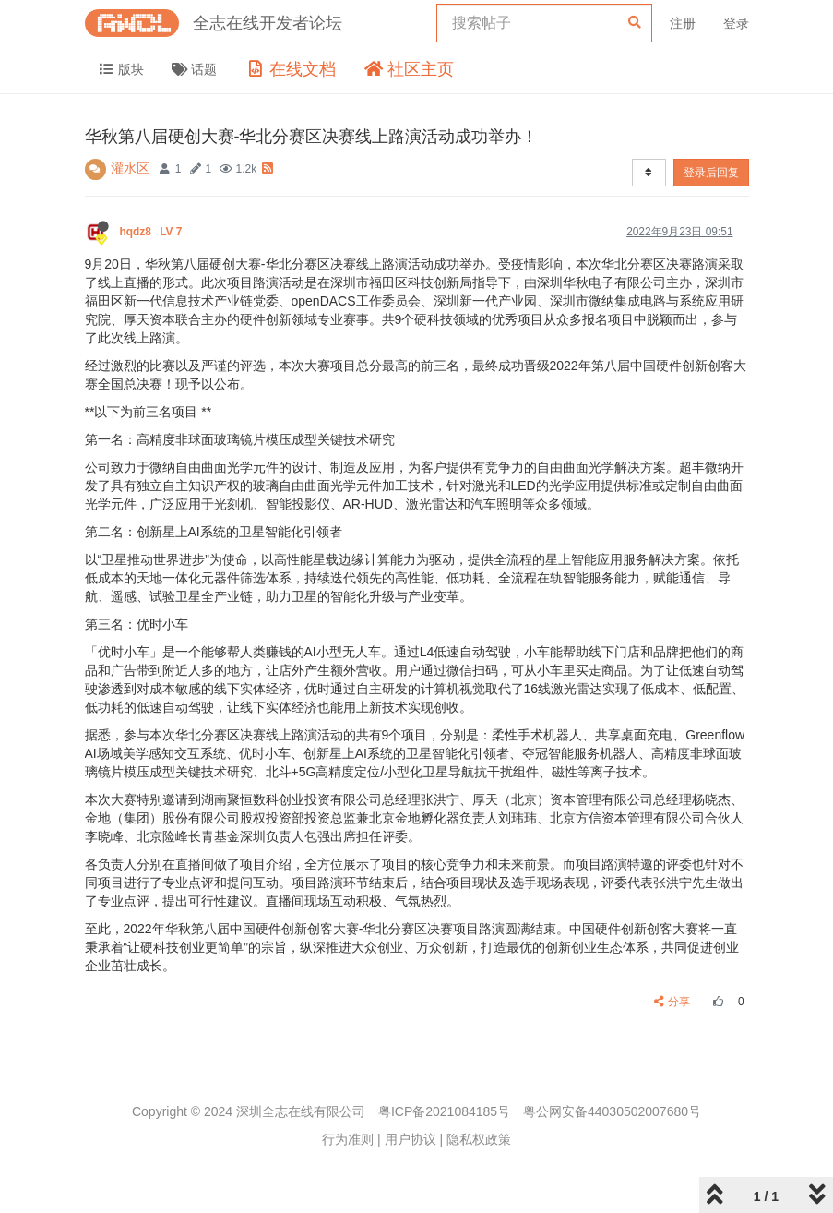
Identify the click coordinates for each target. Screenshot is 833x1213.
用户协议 (410, 1139)
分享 (672, 1001)
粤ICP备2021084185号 (444, 1111)
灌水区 (130, 168)
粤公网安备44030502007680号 (612, 1111)
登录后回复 (711, 172)
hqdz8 (152, 231)
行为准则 (348, 1139)
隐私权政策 (478, 1139)
